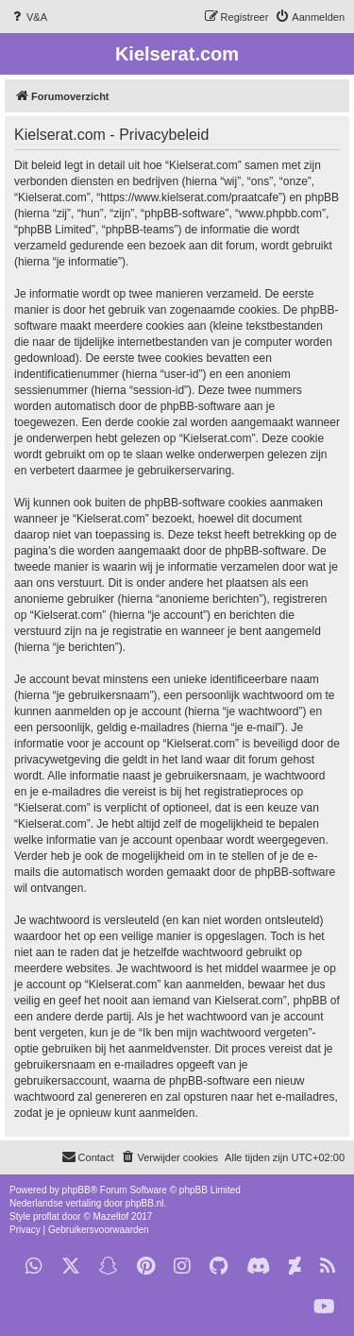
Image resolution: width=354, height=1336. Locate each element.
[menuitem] (28, 17)
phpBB (76, 1190)
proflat (46, 1216)
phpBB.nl (145, 1203)
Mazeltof (111, 1216)
